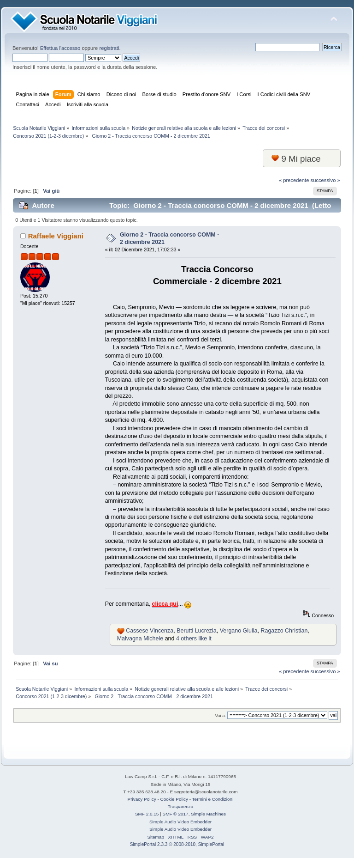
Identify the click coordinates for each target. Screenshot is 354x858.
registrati (109, 48)
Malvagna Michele (140, 638)
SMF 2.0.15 (147, 813)
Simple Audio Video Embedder (180, 821)
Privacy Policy (142, 799)
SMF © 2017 (176, 813)
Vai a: (220, 715)
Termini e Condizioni (213, 799)
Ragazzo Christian (283, 630)
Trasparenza (181, 806)
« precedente (294, 180)
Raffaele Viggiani (55, 236)
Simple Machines (208, 813)
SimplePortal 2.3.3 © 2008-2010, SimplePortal (177, 844)
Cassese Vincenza (149, 630)
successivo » (325, 180)
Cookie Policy (174, 799)
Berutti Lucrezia (197, 630)
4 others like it (194, 638)
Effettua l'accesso (60, 48)
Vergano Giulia (239, 630)
